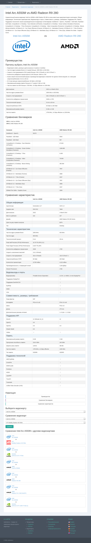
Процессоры (21, 2)
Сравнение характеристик (45, 404)
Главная (9, 2)
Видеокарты (35, 2)
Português (73, 531)
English (72, 522)
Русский (72, 533)
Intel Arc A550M (21, 36)
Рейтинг (30, 526)
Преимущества (45, 396)
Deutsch (72, 524)
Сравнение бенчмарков (45, 400)
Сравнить (9, 426)
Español (72, 528)
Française (73, 526)
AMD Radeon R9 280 (69, 36)
